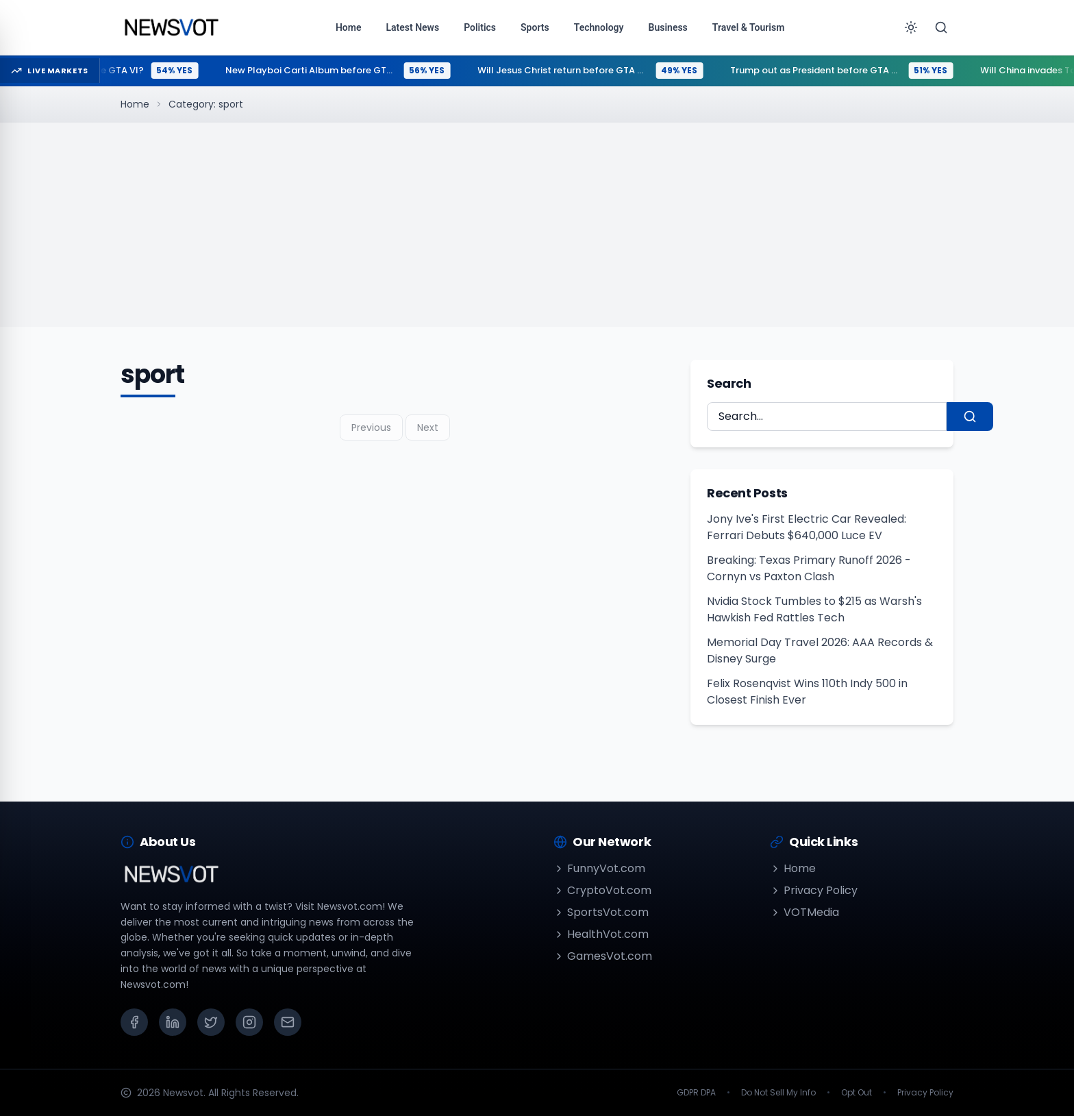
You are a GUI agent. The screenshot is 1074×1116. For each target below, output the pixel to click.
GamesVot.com (602, 956)
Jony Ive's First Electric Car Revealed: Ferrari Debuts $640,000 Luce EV (806, 527)
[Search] (941, 27)
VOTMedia (804, 912)
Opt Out (856, 1092)
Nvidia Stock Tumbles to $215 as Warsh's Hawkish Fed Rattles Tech (814, 609)
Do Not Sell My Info (778, 1092)
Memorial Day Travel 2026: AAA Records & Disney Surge (820, 650)
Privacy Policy (814, 890)
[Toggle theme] (911, 27)
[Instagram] (249, 1022)
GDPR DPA (696, 1092)
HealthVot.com (601, 934)
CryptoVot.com (602, 890)
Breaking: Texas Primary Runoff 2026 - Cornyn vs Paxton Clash (809, 568)
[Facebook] (134, 1022)
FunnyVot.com (599, 868)
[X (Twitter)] (211, 1022)
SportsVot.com (601, 912)
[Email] (287, 1022)
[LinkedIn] (172, 1022)
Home (135, 104)
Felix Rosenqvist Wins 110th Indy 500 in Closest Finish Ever (807, 691)
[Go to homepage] (171, 27)
